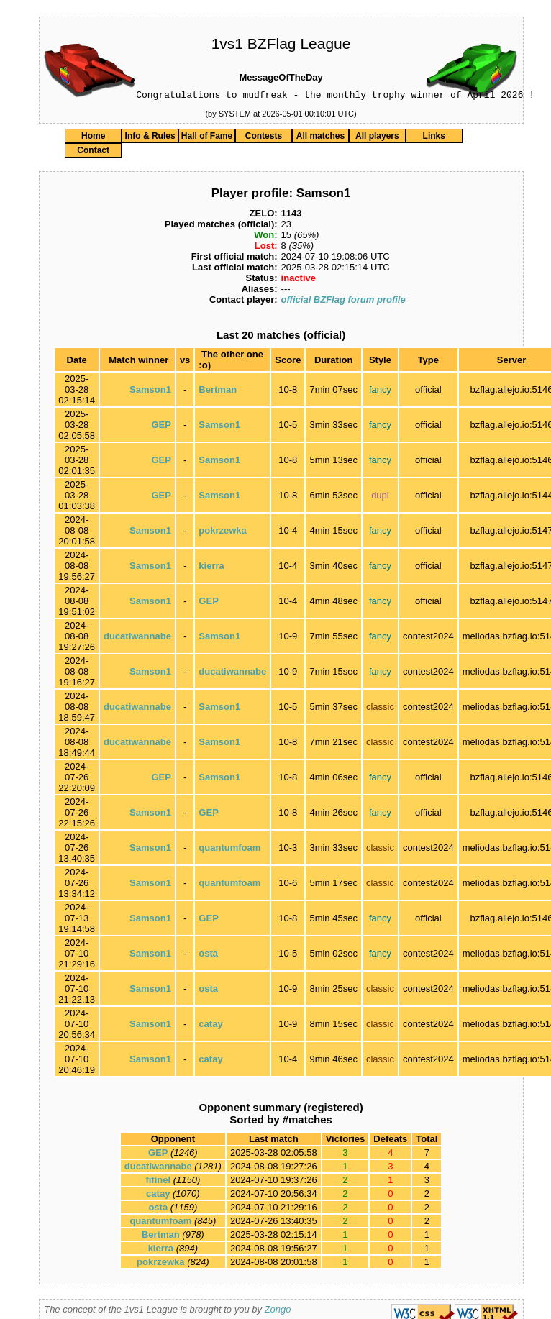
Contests (263, 138)
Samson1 (150, 391)
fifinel (157, 1182)
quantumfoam (229, 849)
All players (377, 138)
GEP (160, 426)
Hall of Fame (206, 138)
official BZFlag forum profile (343, 301)
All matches (320, 138)
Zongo (278, 1311)
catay (210, 1026)
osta (208, 955)
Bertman (218, 391)
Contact (93, 152)
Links (434, 138)
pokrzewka (222, 532)
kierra (211, 567)
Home (93, 138)
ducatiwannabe (137, 638)
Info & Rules (150, 138)
